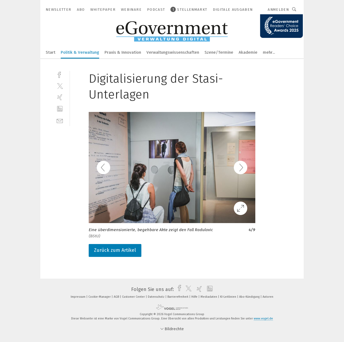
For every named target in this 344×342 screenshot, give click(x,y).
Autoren (268, 297)
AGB (117, 297)
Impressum (78, 297)
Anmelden (278, 9)
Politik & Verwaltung (80, 52)
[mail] (59, 120)
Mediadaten (209, 297)
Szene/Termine (219, 52)
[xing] (59, 97)
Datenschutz (156, 297)
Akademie (248, 52)
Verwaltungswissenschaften (172, 52)
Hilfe (194, 297)
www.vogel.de (263, 318)
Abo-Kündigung (249, 297)
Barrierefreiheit (178, 297)
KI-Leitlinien (228, 297)
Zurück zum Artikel (115, 250)
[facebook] (59, 74)
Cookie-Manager (100, 297)
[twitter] (59, 85)
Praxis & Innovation (123, 52)
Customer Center (134, 297)
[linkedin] (59, 108)
